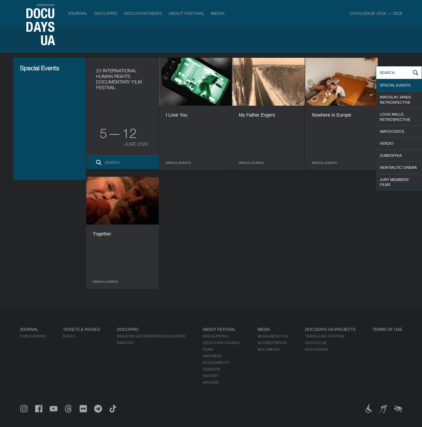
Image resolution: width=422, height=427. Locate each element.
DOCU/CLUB (315, 343)
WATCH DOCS (392, 131)
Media (218, 13)
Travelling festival (325, 336)
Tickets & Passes (81, 329)
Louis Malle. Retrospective (395, 116)
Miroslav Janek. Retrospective (396, 99)
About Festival (186, 13)
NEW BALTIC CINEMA (398, 167)
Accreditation (271, 343)
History (211, 376)
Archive (211, 382)
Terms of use (387, 329)
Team (208, 349)
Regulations (215, 336)
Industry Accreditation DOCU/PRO (151, 336)
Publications (33, 336)
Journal (78, 13)
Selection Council (222, 343)
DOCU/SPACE (317, 349)
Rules (69, 336)
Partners (212, 356)
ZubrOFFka (391, 156)
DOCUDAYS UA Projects (330, 329)
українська (45, 5)
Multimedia (268, 349)
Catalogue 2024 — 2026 (375, 13)
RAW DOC (126, 343)
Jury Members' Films (394, 182)
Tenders (211, 369)
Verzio (386, 143)
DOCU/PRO (105, 13)
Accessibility (216, 363)
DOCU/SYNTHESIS (143, 13)
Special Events (395, 85)
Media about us (272, 336)
